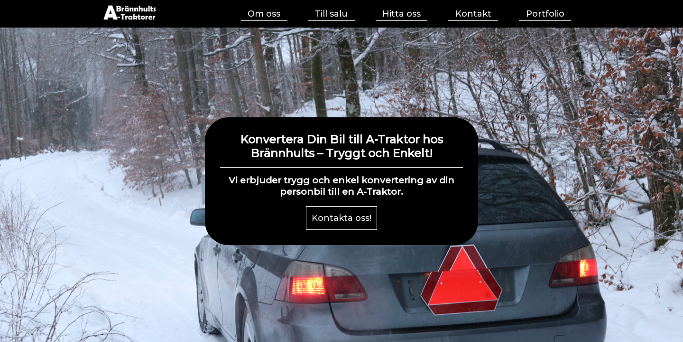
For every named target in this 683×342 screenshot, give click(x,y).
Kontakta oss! (341, 218)
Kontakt (473, 14)
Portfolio (545, 14)
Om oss (264, 14)
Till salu (331, 14)
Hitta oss (401, 14)
